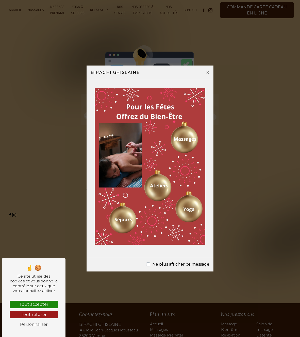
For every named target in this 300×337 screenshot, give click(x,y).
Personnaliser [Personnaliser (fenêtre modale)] (34, 324)
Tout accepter (33, 304)
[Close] (207, 73)
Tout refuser (34, 314)
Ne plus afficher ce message (180, 264)
